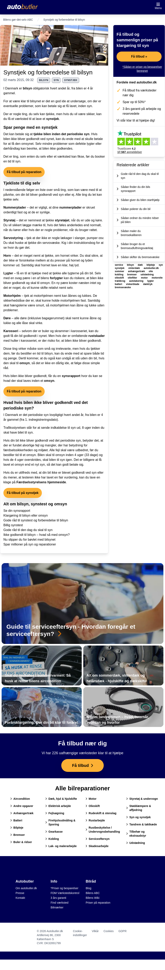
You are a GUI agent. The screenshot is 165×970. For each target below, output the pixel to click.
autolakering (136, 281)
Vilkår (95, 931)
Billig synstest (13, 525)
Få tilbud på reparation (24, 172)
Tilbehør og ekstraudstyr (136, 833)
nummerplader (70, 207)
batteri (119, 284)
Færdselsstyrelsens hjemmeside (41, 482)
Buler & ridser (21, 842)
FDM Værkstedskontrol (65, 893)
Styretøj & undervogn (142, 798)
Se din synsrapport (16, 510)
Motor (91, 798)
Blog (88, 888)
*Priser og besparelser (64, 888)
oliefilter (133, 277)
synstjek (70, 80)
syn (56, 80)
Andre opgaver (21, 806)
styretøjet (62, 220)
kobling (119, 274)
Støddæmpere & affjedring (138, 808)
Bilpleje (16, 827)
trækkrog (120, 281)
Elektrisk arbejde (58, 806)
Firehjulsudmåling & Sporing (60, 822)
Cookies (109, 931)
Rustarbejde (95, 820)
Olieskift (93, 806)
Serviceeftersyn (98, 838)
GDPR (123, 931)
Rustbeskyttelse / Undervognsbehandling (103, 829)
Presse (20, 893)
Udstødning (135, 842)
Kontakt (20, 897)
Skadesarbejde (97, 846)
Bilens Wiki (92, 897)
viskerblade (133, 284)
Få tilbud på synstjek (22, 493)
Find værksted (59, 902)
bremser (132, 274)
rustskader (96, 336)
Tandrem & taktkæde (141, 824)
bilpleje (151, 265)
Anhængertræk (21, 813)
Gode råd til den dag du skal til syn (27, 530)
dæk (140, 265)
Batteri (16, 820)
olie (151, 271)
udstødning (147, 274)
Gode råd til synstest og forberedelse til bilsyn (35, 520)
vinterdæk (134, 268)
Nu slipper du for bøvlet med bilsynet (29, 539)
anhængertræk (136, 271)
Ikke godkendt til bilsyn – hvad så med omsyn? (36, 534)
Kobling (52, 838)
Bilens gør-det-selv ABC (18, 19)
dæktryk (148, 284)
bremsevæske (123, 287)
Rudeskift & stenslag (101, 813)
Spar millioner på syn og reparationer (29, 544)
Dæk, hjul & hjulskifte (61, 798)
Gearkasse (54, 831)
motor (144, 277)
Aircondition (20, 798)
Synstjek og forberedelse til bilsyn (48, 72)
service (119, 265)
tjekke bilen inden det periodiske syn (61, 134)
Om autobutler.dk (26, 888)
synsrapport (71, 376)
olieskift (120, 277)
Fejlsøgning (54, 813)
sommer (120, 271)
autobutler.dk (151, 268)
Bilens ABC (93, 893)
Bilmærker (57, 907)
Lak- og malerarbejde (61, 846)
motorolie (157, 277)
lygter (150, 281)
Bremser (17, 834)
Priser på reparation (98, 902)
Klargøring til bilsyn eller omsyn (25, 515)
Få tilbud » (139, 56)
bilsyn (43, 80)
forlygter (56, 278)
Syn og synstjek (138, 817)
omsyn (24, 363)
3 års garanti (58, 897)
